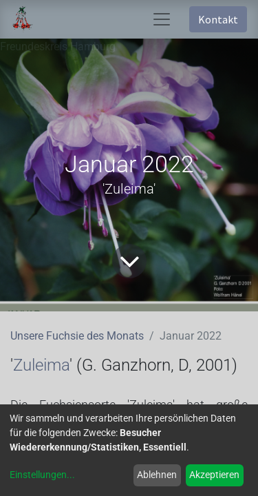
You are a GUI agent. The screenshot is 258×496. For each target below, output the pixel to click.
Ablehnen (157, 474)
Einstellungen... (42, 474)
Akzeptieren (214, 474)
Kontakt (218, 19)
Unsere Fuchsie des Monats (77, 335)
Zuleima (41, 365)
